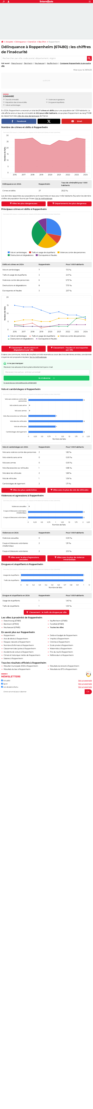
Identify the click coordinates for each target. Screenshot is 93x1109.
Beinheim (28, 63)
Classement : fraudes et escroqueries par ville (70, 349)
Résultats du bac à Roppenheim (17, 669)
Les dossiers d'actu (9, 687)
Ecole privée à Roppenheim (61, 645)
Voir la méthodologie (43, 198)
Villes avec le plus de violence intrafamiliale (70, 558)
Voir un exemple (85, 681)
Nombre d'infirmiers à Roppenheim (19, 645)
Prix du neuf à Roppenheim (61, 652)
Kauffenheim (52, 63)
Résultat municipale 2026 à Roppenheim (21, 666)
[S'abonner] (46, 691)
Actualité (9, 42)
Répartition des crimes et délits (16, 102)
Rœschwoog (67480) (12, 621)
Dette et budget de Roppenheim (63, 635)
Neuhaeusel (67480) (12, 627)
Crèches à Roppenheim (60, 642)
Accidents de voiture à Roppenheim (19, 652)
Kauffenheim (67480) (58, 621)
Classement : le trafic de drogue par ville (48, 612)
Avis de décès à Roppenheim (16, 639)
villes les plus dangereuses (28, 116)
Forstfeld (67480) (57, 624)
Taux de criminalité (12, 99)
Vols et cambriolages (12, 105)
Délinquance (20, 42)
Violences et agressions (56, 99)
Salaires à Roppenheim (13, 658)
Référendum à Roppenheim (62, 655)
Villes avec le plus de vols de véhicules (70, 490)
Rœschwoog (16, 63)
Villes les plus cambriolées (25, 490)
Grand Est (32, 42)
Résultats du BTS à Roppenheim (63, 669)
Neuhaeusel (40, 63)
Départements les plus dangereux (70, 203)
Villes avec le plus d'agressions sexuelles (25, 558)
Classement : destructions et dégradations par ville (24, 349)
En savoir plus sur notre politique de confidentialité (20, 383)
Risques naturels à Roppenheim (17, 642)
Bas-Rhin (42, 42)
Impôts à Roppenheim (59, 639)
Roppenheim (9, 635)
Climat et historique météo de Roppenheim (22, 655)
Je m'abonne (44, 378)
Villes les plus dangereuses (24, 203)
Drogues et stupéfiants (56, 102)
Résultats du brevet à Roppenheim (64, 666)
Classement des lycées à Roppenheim (20, 648)
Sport (4, 684)
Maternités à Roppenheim (61, 648)
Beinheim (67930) (11, 624)
